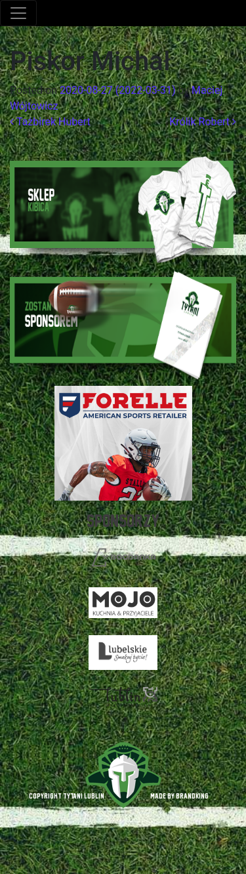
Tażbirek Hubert (50, 121)
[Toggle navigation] (18, 13)
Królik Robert (202, 121)
